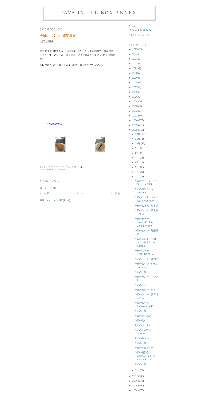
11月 (138, 138)
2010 (135, 120)
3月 (137, 176)
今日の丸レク (142, 320)
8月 (137, 153)
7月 (137, 157)
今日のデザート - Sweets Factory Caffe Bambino (144, 222)
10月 (138, 143)
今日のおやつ (142, 338)
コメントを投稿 (48, 188)
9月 (137, 148)
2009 (135, 125)
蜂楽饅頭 (70, 55)
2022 (135, 63)
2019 (135, 78)
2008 (135, 130)
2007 (135, 376)
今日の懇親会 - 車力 (145, 289)
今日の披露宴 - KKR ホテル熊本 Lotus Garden (145, 242)
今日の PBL (141, 285)
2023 (135, 59)
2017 (135, 87)
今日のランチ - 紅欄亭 (146, 259)
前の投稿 (115, 193)
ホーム (79, 193)
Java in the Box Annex (99, 12)
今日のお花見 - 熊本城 (146, 205)
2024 (135, 54)
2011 (135, 115)
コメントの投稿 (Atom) (58, 200)
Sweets (51, 170)
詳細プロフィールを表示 (139, 35)
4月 (137, 172)
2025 (135, 49)
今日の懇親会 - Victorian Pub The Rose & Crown (145, 356)
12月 (138, 134)
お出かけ (61, 170)
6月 (137, 162)
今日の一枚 (140, 272)
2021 (135, 68)
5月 (137, 167)
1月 (137, 370)
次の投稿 (44, 193)
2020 (135, 73)
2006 (135, 381)
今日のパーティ (143, 325)
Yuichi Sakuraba (142, 30)
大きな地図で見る (54, 124)
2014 (135, 101)
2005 (135, 385)
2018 (135, 82)
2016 (135, 92)
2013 (135, 106)
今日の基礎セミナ (144, 347)
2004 (135, 390)
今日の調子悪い (143, 315)
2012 (135, 111)
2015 (135, 96)
